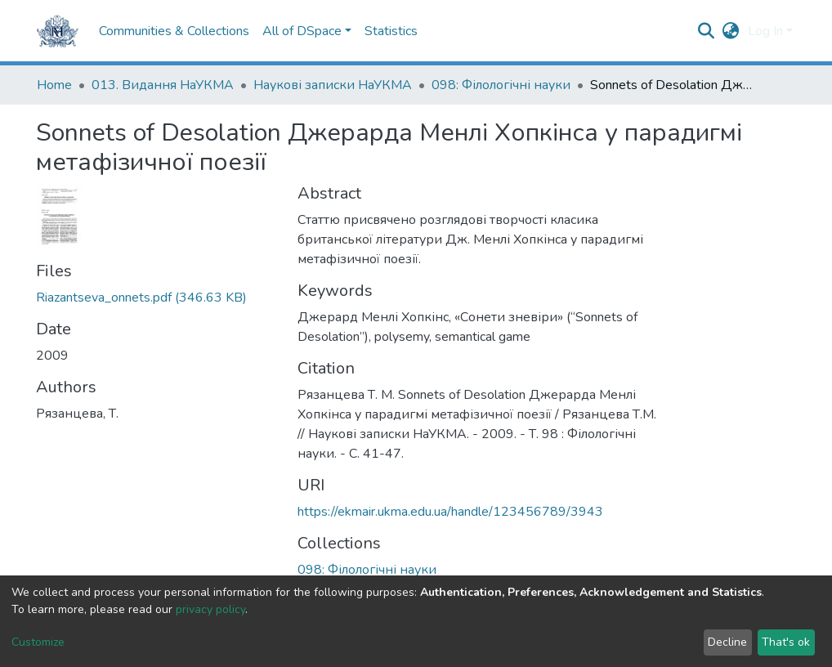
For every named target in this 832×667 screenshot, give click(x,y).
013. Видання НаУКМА (163, 85)
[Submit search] (707, 31)
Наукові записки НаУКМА (332, 85)
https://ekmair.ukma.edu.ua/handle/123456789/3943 (450, 512)
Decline (727, 642)
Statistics (391, 31)
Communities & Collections (174, 31)
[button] (731, 31)
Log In (765, 31)
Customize (38, 642)
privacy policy (210, 609)
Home (54, 85)
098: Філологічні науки (501, 85)
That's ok (786, 642)
